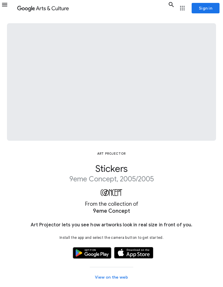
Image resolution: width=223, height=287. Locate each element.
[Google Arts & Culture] (91, 8)
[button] (8, 8)
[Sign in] (206, 8)
